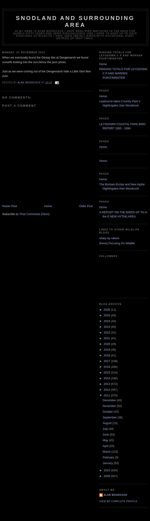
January (108, 463)
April (106, 446)
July (106, 428)
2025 (107, 315)
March (107, 451)
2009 (107, 476)
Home (48, 206)
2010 (107, 470)
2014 (107, 378)
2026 (107, 309)
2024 (107, 321)
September (110, 417)
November (110, 406)
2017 (107, 361)
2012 (107, 389)
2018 (107, 355)
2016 (107, 366)
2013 (107, 384)
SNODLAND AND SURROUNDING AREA (75, 21)
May (106, 440)
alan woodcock (115, 495)
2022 (107, 332)
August (107, 423)
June (106, 434)
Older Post (86, 206)
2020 (107, 344)
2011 (107, 395)
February (109, 457)
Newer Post (9, 206)
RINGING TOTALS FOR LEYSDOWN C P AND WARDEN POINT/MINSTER (123, 73)
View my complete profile (118, 501)
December (110, 400)
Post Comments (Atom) (35, 214)
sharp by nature (109, 238)
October (108, 411)
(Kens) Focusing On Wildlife (117, 243)
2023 (107, 326)
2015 (107, 372)
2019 (107, 349)
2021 (107, 338)
